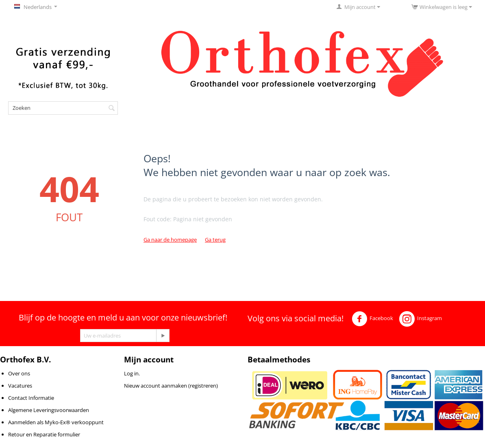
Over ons (19, 373)
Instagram (420, 319)
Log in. (132, 373)
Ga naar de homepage (170, 239)
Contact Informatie (31, 397)
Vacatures (20, 385)
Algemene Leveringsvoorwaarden (48, 410)
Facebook (372, 319)
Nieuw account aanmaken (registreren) (171, 385)
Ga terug (215, 239)
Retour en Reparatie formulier (44, 434)
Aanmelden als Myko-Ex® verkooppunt (56, 422)
